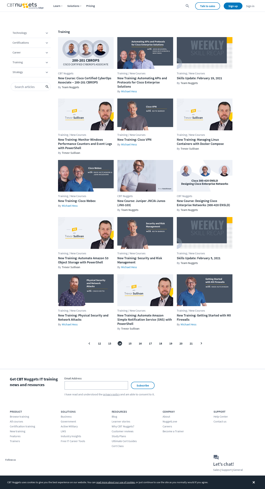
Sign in (250, 6)
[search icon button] (47, 87)
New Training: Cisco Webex (77, 201)
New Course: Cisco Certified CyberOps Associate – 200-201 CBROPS (84, 80)
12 (99, 343)
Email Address (73, 378)
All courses (16, 421)
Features (15, 436)
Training (31, 62)
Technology (31, 33)
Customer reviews (123, 431)
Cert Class (118, 446)
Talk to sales (207, 6)
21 (191, 343)
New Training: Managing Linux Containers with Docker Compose (200, 141)
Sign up (233, 6)
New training (17, 431)
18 (160, 343)
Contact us (220, 421)
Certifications (31, 43)
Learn (56, 6)
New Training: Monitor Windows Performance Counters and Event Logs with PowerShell (85, 143)
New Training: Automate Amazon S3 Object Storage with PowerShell (83, 260)
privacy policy (111, 394)
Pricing (90, 6)
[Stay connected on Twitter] (17, 465)
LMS (63, 431)
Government (68, 421)
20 (181, 343)
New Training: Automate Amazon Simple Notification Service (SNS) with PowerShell (144, 319)
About (166, 416)
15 (130, 343)
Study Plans (119, 436)
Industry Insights (71, 436)
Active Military (69, 426)
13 (109, 343)
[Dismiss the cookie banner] (254, 482)
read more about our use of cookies (115, 482)
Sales (216, 470)
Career (31, 53)
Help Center (221, 416)
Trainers (15, 441)
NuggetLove (170, 421)
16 (140, 343)
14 (119, 343)
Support (226, 470)
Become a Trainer (173, 431)
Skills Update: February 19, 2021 (199, 78)
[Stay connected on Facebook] (9, 465)
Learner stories (121, 421)
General (238, 470)
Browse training (19, 416)
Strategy (31, 72)
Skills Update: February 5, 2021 (198, 258)
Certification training (22, 426)
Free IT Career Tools (73, 441)
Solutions (73, 6)
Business (66, 416)
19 (170, 343)
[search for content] (187, 6)
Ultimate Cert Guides (124, 441)
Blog (114, 416)
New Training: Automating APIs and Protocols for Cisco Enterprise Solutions (142, 82)
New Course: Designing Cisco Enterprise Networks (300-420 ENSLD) (203, 203)
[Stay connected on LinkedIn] (34, 465)
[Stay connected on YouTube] (26, 465)
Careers (167, 426)
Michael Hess (129, 91)
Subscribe (143, 385)
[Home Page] (25, 6)
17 (150, 343)
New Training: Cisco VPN (134, 139)
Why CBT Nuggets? (123, 426)
